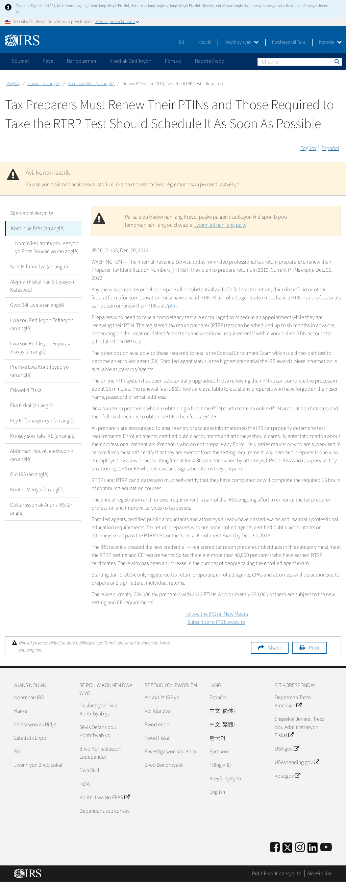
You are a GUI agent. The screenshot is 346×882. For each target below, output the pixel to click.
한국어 (217, 738)
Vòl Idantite (157, 711)
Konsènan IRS (29, 697)
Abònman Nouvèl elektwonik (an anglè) (41, 455)
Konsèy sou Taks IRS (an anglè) (43, 436)
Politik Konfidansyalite (276, 873)
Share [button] (274, 648)
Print (314, 648)
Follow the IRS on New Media (216, 614)
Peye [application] (48, 61)
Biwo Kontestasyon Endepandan (100, 753)
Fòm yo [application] (173, 61)
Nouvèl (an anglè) (43, 83)
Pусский (218, 751)
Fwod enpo (157, 724)
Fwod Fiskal (158, 738)
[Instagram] (300, 847)
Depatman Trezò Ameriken (293, 701)
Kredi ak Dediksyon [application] (130, 61)
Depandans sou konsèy (104, 811)
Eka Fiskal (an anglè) (32, 405)
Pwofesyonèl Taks (288, 42)
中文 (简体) (222, 711)
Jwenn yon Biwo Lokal (38, 765)
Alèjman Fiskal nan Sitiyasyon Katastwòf (42, 286)
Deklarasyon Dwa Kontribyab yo (98, 709)
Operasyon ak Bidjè (35, 724)
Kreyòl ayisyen (241, 42)
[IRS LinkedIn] (312, 849)
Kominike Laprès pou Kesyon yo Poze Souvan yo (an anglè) (46, 247)
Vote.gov (287, 776)
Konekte (330, 42)
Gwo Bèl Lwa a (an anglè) (37, 305)
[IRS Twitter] (287, 849)
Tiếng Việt (220, 765)
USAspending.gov (297, 762)
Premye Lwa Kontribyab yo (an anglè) (39, 371)
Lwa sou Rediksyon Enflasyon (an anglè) (41, 324)
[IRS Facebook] (275, 847)
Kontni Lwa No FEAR (104, 797)
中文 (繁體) (222, 724)
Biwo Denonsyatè (164, 765)
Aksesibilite (319, 873)
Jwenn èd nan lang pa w (220, 225)
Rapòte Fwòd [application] (210, 61)
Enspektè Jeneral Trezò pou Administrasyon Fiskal (300, 727)
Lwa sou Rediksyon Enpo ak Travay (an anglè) (40, 348)
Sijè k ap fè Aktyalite (31, 213)
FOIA (84, 784)
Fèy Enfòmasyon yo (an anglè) (42, 420)
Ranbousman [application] (81, 61)
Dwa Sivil (89, 770)
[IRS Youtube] (326, 847)
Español (330, 148)
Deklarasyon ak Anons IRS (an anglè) (41, 509)
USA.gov (287, 749)
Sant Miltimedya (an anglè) (39, 266)
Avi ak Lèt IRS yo (162, 697)
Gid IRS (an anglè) (29, 474)
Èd (181, 42)
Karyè (20, 711)
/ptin (171, 306)
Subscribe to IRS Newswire (216, 622)
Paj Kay (13, 83)
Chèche (336, 61)
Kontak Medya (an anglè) (37, 489)
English (308, 148)
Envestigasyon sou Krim (170, 751)
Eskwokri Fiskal (26, 390)
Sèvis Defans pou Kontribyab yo (97, 731)
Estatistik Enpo (30, 738)
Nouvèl (204, 42)
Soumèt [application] (20, 61)
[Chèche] (299, 62)
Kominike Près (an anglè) (91, 83)
